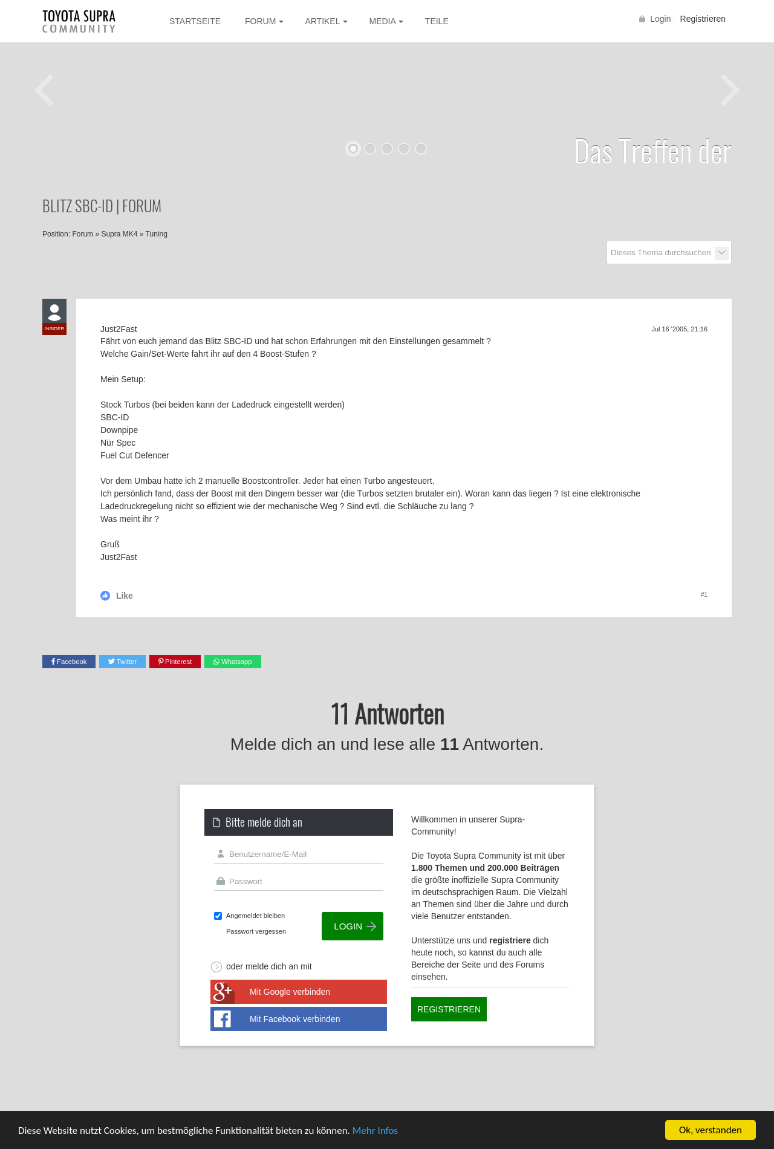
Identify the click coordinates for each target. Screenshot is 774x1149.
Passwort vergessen (256, 931)
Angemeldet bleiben (255, 915)
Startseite (195, 21)
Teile (437, 21)
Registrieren (703, 19)
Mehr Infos (375, 1131)
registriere (509, 940)
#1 (704, 594)
